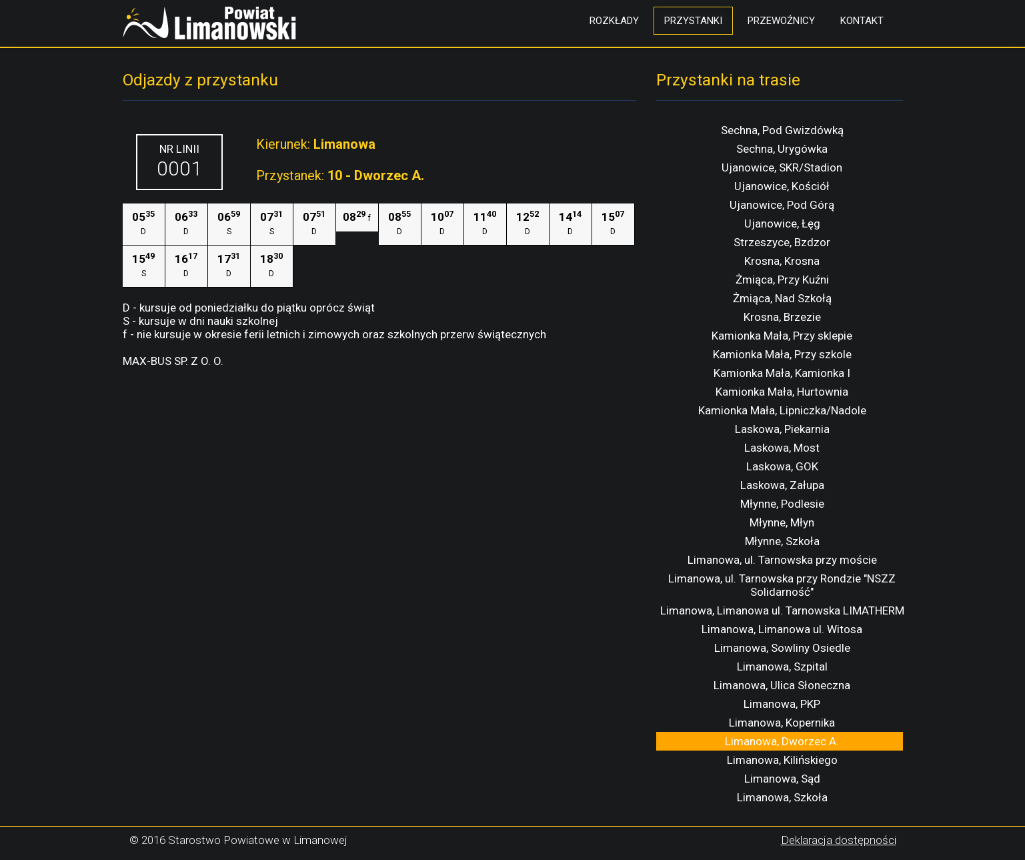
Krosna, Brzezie (782, 317)
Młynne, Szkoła (782, 541)
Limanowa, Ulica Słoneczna (782, 685)
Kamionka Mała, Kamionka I (782, 373)
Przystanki (693, 21)
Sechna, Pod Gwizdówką (782, 130)
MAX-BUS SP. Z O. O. (173, 361)
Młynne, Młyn (782, 522)
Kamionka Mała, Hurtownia (782, 391)
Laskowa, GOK (782, 466)
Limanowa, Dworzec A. (782, 741)
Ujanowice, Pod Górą (782, 204)
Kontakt (862, 21)
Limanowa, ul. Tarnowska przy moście (782, 559)
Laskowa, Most (782, 447)
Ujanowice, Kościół (782, 186)
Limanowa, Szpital (782, 666)
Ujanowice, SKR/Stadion (782, 167)
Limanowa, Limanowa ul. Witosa (782, 629)
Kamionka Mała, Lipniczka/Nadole (782, 410)
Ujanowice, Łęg (782, 223)
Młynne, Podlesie (782, 503)
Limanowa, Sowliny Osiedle (782, 648)
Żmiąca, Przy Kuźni (782, 279)
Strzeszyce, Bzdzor (782, 242)
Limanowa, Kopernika (782, 722)
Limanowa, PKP (782, 704)
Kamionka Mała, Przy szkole (782, 354)
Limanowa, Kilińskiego (782, 760)
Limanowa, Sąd (782, 778)
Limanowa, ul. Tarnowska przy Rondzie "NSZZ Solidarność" (782, 585)
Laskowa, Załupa (782, 485)
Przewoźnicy (781, 21)
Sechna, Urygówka (782, 148)
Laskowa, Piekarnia (782, 429)
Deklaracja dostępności (838, 840)
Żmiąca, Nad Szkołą (782, 298)
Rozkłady (614, 21)
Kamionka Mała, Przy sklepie (782, 335)
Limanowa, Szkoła (782, 797)
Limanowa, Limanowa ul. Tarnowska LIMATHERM (782, 610)
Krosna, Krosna (782, 261)
